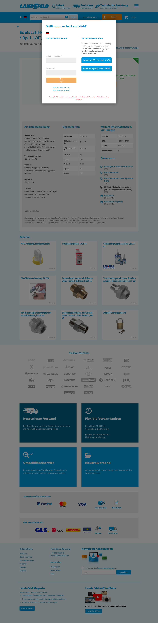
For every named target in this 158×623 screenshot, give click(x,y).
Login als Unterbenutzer (61, 87)
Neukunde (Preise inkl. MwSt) (96, 68)
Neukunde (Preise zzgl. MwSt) (96, 60)
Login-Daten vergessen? (61, 90)
